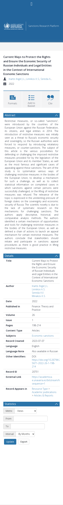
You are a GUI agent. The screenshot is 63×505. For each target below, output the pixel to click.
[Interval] (25, 434)
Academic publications (44, 392)
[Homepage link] (31, 25)
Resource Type (40, 388)
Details (9, 256)
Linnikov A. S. (32, 79)
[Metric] (25, 411)
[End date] (28, 426)
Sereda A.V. (47, 79)
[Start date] (30, 418)
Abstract (10, 115)
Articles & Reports (43, 395)
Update (10, 441)
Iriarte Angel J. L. (17, 79)
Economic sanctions (43, 335)
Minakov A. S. (39, 296)
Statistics (10, 404)
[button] (12, 99)
